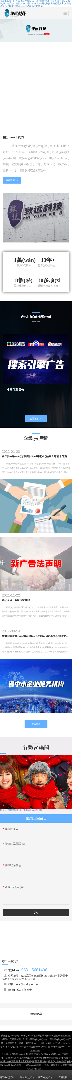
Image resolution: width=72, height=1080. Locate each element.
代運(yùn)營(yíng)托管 (50, 1043)
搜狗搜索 (36, 1014)
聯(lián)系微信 (12, 865)
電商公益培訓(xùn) (28, 1043)
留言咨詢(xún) (45, 1075)
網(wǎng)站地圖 (33, 1065)
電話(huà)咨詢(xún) (9, 1075)
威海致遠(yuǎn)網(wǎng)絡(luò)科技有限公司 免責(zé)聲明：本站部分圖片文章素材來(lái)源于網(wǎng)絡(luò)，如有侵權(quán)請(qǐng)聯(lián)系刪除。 (36, 1061)
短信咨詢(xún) (27, 1075)
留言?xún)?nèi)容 (13, 887)
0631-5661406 (34, 969)
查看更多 (36, 724)
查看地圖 (63, 1075)
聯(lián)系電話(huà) (14, 843)
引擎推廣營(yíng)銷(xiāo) (35, 1039)
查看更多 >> (36, 418)
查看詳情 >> (12, 180)
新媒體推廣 (11, 1043)
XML (46, 1065)
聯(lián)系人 (10, 829)
